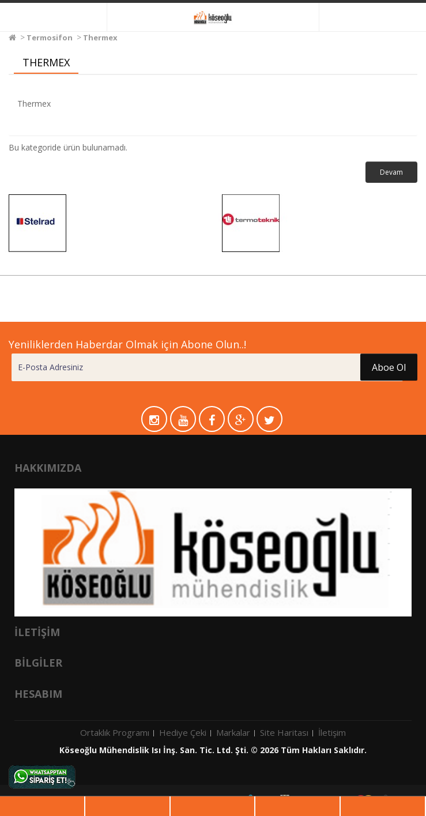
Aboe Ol (389, 367)
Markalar (233, 732)
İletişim (332, 732)
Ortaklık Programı (114, 732)
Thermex (100, 37)
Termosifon (50, 37)
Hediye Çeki (182, 732)
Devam (391, 172)
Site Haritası (284, 732)
